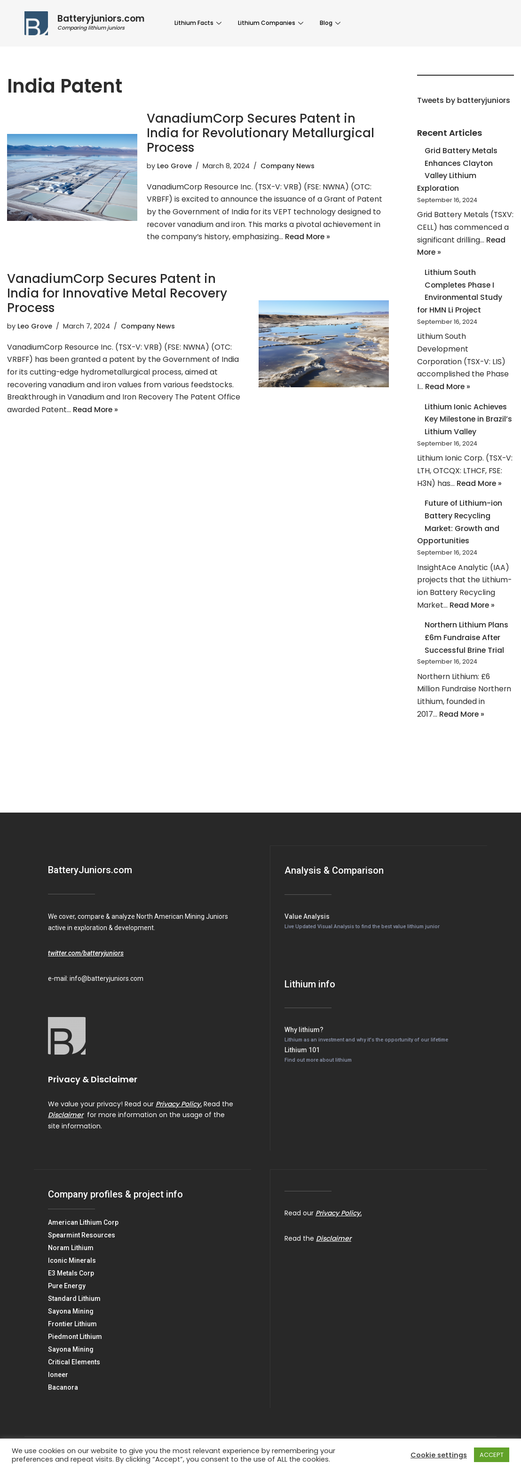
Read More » (309, 238)
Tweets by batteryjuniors (464, 100)
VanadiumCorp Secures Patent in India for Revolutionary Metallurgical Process (260, 133)
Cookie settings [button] (438, 1455)
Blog (331, 23)
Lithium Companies (272, 23)
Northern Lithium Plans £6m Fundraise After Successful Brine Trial (467, 647)
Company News (287, 166)
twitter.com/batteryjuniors (86, 964)
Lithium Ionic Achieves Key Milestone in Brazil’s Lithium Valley (466, 425)
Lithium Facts (199, 23)
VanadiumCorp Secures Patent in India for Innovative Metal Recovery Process (117, 295)
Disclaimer (65, 1125)
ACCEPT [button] (492, 1454)
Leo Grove (174, 166)
